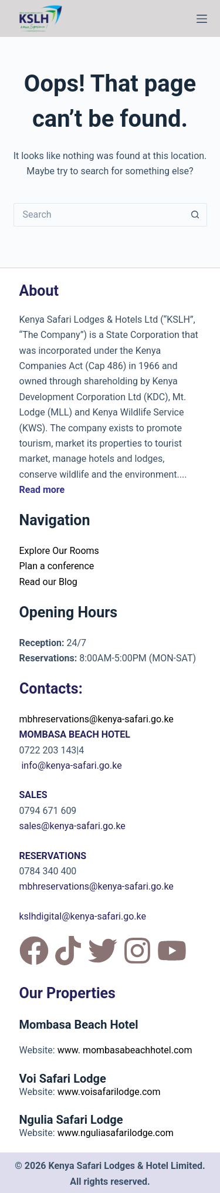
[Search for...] (98, 215)
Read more (42, 489)
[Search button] (195, 215)
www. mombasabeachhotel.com (124, 1050)
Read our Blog (48, 581)
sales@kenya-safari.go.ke (72, 826)
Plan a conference (56, 566)
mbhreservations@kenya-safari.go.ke (96, 719)
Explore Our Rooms (59, 550)
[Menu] (202, 18)
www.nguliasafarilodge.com (115, 1132)
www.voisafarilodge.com (109, 1091)
